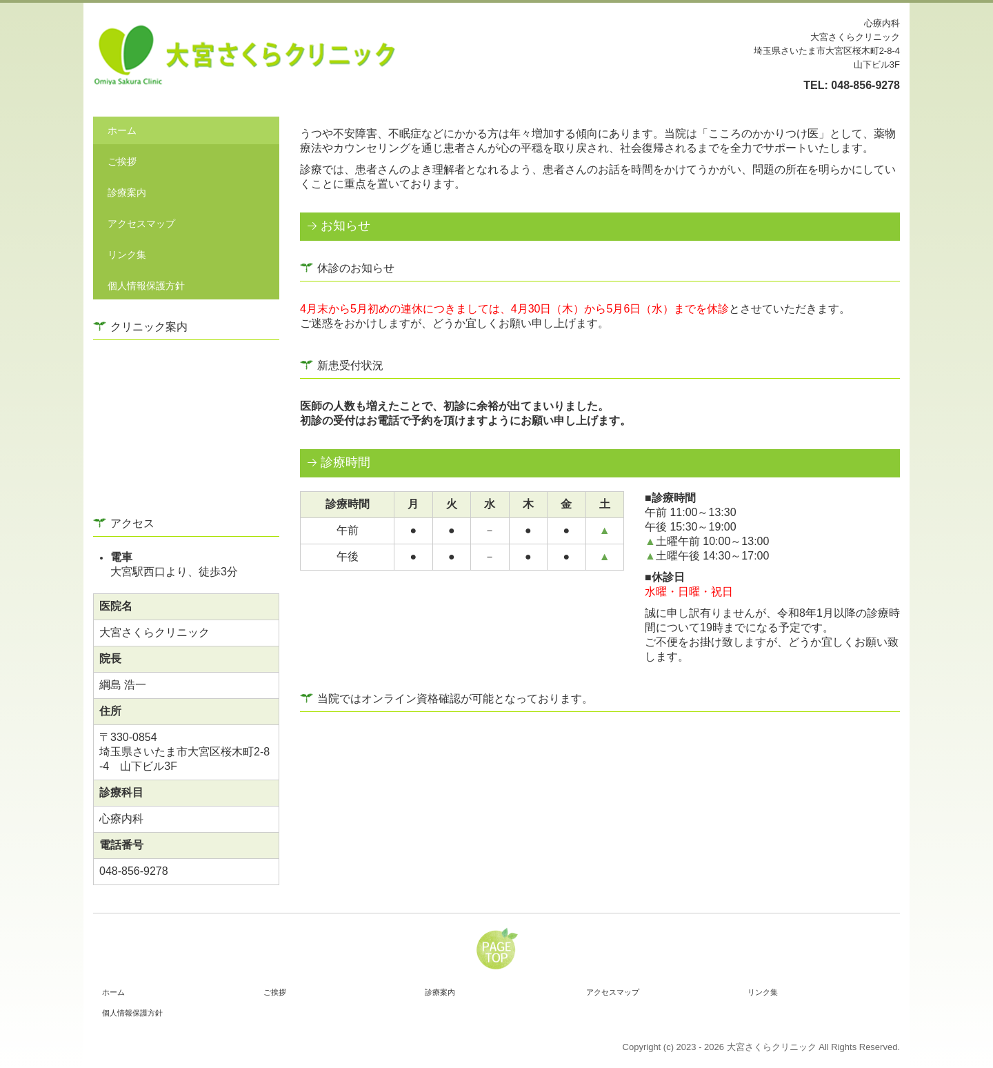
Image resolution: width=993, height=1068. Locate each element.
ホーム (122, 130)
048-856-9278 (865, 85)
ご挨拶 (122, 161)
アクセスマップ (141, 223)
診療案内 (127, 192)
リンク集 (127, 254)
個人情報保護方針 (146, 285)
